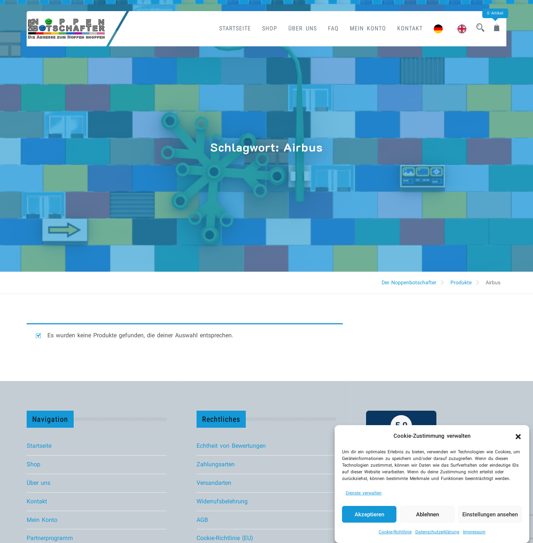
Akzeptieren (369, 514)
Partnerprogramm (50, 538)
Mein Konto (361, 28)
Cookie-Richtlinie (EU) (225, 538)
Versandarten (214, 482)
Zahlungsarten (216, 464)
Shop (263, 28)
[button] (518, 436)
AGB (202, 519)
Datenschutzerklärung (437, 531)
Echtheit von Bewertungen (231, 445)
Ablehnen (427, 514)
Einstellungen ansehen (490, 514)
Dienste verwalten (364, 493)
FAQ (326, 28)
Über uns (296, 28)
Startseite (228, 28)
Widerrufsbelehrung (222, 501)
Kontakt (403, 28)
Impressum (474, 531)
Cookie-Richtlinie (395, 531)
